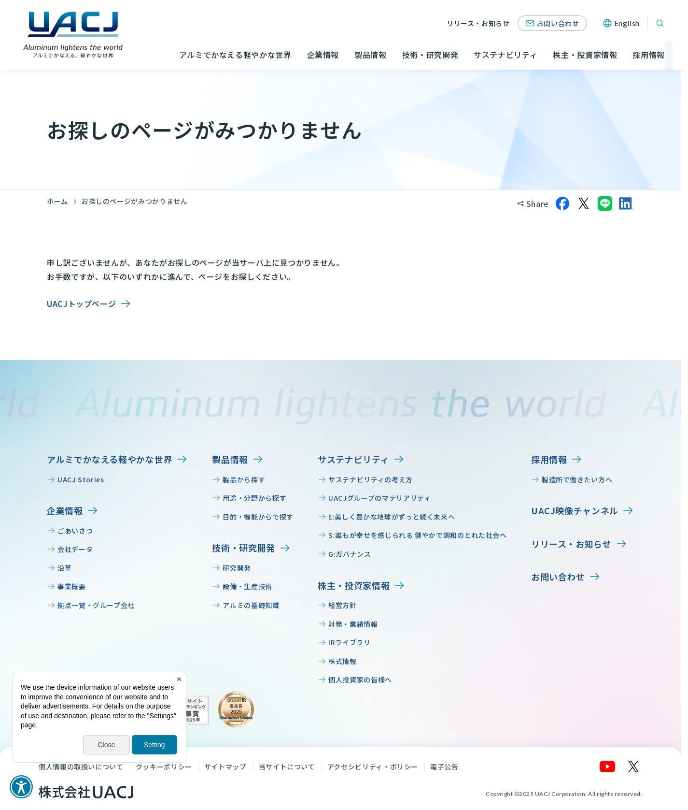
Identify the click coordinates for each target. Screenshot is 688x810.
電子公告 (444, 766)
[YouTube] (608, 766)
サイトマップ (225, 766)
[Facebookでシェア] (562, 203)
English (627, 23)
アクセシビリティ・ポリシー (372, 766)
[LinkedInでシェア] (626, 203)
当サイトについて (287, 766)
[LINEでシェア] (605, 203)
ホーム (57, 201)
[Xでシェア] (583, 203)
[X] (634, 766)
